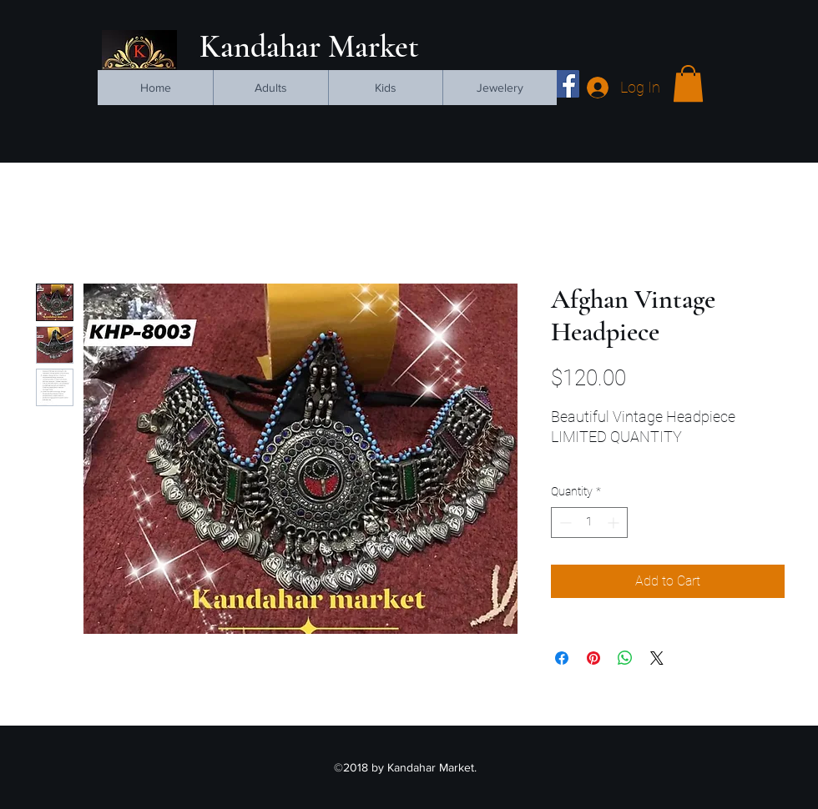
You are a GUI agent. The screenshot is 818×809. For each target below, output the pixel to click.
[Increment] (614, 522)
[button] (688, 83)
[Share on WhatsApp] (625, 658)
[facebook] (565, 84)
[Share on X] (657, 658)
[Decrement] (563, 522)
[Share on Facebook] (562, 658)
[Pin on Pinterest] (593, 658)
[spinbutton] (589, 522)
